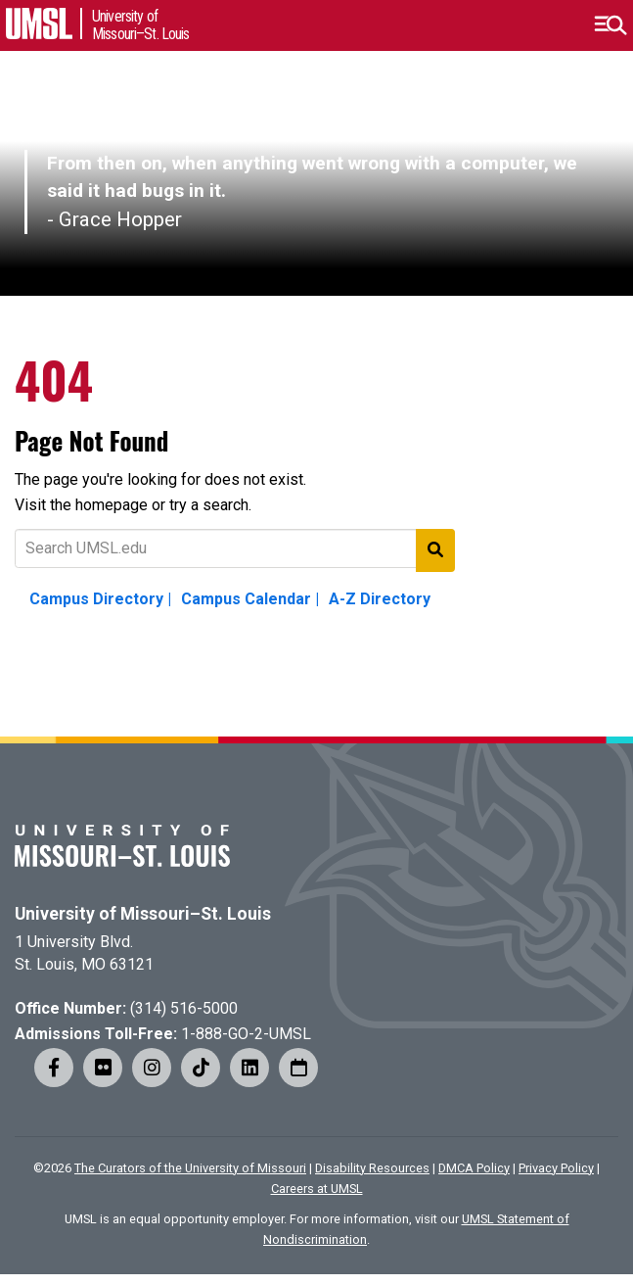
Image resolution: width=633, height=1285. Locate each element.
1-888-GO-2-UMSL (246, 1033)
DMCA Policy (474, 1168)
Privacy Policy (556, 1168)
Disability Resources (372, 1168)
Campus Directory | (100, 599)
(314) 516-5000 (184, 1008)
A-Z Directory (379, 599)
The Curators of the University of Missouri (190, 1168)
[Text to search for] (235, 548)
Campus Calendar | (250, 599)
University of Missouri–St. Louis (143, 914)
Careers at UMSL (317, 1188)
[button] (610, 25)
